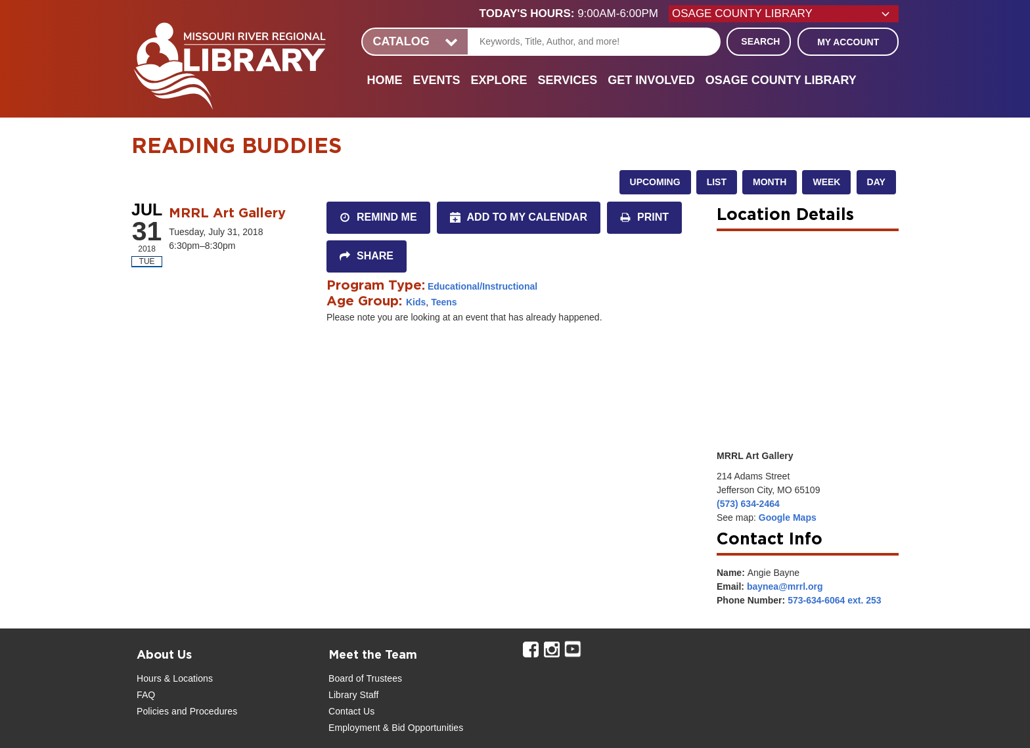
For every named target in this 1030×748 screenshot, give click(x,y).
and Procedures (203, 711)
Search (760, 41)
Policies (153, 711)
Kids (416, 302)
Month (769, 182)
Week (826, 182)
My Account (848, 42)
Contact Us (351, 711)
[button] (574, 13)
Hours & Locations (175, 678)
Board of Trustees (365, 678)
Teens (444, 302)
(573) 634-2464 (748, 503)
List (717, 182)
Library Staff (353, 695)
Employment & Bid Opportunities (395, 727)
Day (876, 182)
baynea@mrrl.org (785, 586)
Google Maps (788, 517)
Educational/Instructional (482, 286)
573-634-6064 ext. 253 (834, 600)
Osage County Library (781, 80)
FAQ (146, 695)
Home (384, 80)
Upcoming (655, 182)
